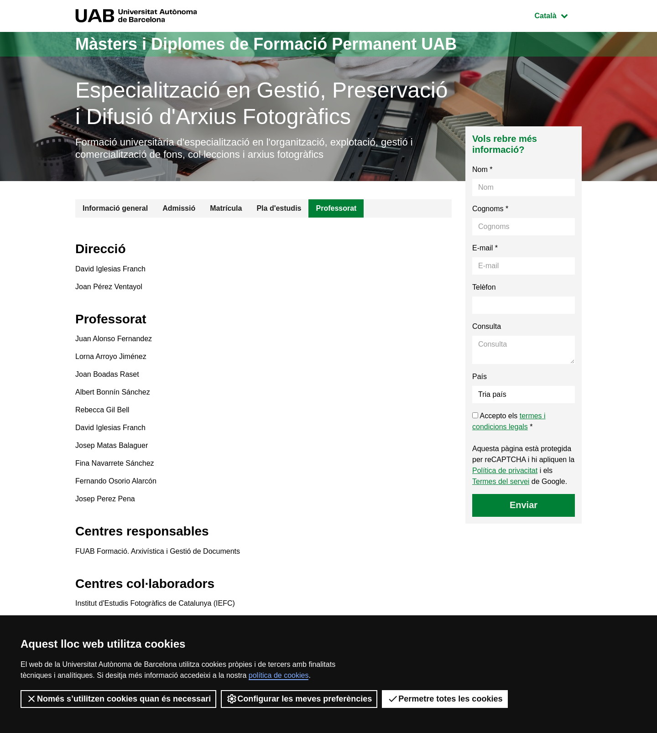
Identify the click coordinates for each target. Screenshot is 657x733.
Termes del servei (500, 481)
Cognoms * (490, 209)
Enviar (523, 505)
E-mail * (485, 248)
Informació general (115, 208)
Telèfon (484, 287)
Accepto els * (509, 421)
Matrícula (226, 208)
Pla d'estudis (278, 208)
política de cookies (279, 675)
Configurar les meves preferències (299, 698)
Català (558, 15)
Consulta (486, 326)
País (479, 376)
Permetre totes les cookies (444, 698)
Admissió (178, 208)
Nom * (482, 169)
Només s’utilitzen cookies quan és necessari (118, 698)
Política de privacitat (504, 470)
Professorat (336, 208)
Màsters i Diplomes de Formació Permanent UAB (266, 44)
